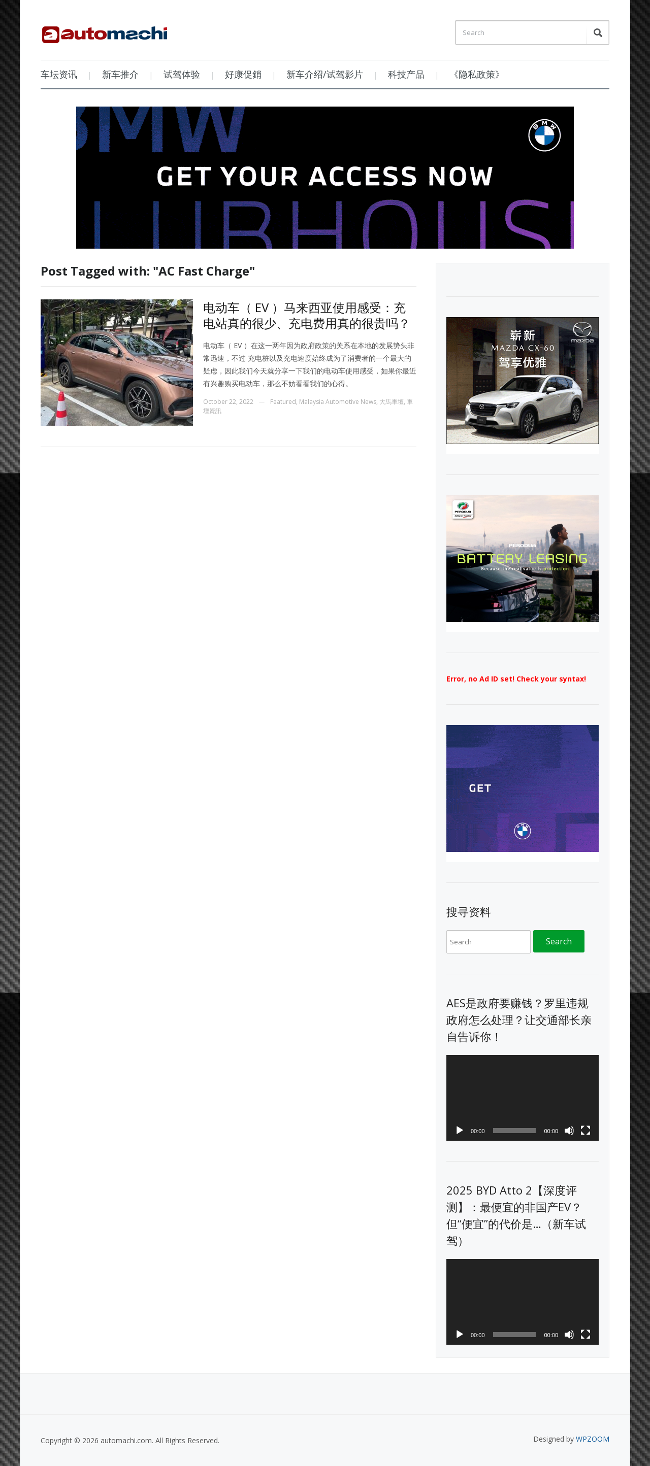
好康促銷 (243, 74)
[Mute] (569, 1131)
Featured (283, 401)
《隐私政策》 (476, 74)
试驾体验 (182, 74)
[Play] (459, 1131)
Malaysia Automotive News (337, 401)
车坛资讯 (59, 74)
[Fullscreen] (585, 1131)
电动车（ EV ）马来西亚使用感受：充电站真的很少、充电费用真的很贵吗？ (306, 315)
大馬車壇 (391, 401)
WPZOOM (592, 1439)
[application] (522, 1098)
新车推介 (120, 74)
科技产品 (406, 74)
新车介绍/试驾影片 (324, 74)
